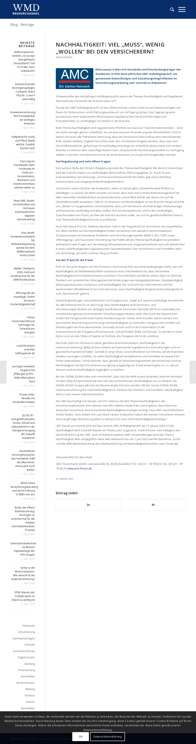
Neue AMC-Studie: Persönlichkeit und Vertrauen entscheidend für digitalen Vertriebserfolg (24, 210)
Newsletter (28, 708)
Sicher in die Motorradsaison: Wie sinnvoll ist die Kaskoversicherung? (23, 573)
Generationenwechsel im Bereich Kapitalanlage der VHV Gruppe (23, 549)
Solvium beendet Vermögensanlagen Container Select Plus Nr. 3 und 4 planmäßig (23, 91)
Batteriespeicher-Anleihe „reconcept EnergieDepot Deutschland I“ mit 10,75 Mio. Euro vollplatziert (23, 61)
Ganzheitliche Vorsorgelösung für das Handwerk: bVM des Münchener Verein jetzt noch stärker (23, 460)
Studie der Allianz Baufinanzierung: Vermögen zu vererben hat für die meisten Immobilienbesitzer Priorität (23, 519)
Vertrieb (30, 644)
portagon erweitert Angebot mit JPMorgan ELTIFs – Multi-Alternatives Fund (23, 374)
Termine (29, 695)
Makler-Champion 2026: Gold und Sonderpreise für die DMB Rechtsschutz (22, 274)
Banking (30, 664)
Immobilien (28, 676)
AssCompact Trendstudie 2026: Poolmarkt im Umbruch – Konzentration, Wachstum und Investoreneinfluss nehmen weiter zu (24, 174)
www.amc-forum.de (79, 468)
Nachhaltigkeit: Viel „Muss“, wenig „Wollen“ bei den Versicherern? (110, 48)
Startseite (28, 625)
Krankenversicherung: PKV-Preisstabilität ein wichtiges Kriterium (23, 117)
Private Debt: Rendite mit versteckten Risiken (23, 398)
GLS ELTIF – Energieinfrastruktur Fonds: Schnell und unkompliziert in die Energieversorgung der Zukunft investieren (23, 427)
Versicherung (64, 57)
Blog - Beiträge (22, 24)
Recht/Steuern (25, 683)
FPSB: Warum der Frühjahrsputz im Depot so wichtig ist (23, 596)
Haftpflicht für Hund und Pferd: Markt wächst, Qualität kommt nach (23, 142)
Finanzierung (26, 670)
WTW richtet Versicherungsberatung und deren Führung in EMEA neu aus (24, 488)
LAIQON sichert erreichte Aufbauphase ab (25, 349)
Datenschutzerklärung (108, 736)
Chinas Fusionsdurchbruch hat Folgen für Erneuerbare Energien (23, 325)
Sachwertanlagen (23, 638)
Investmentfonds (24, 651)
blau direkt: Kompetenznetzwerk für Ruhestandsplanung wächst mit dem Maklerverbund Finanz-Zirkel (23, 244)
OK (80, 736)
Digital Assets (26, 657)
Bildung (30, 689)
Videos (30, 702)
